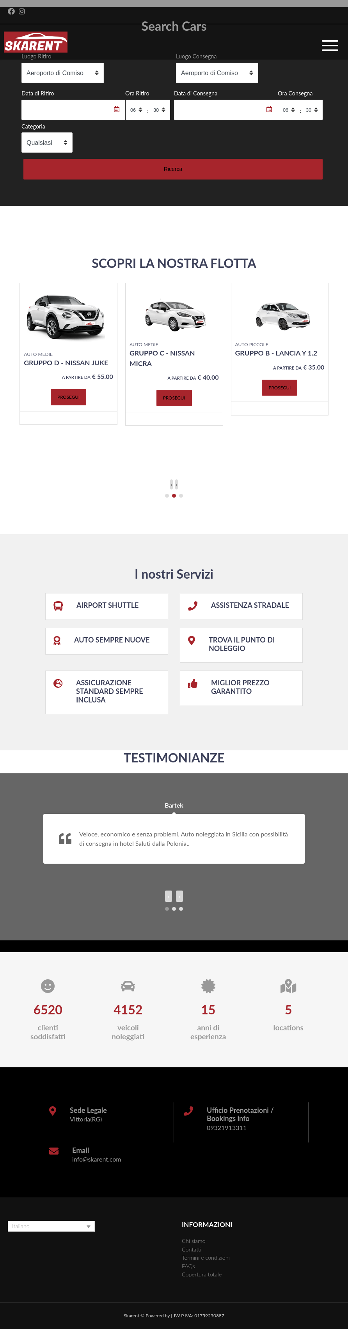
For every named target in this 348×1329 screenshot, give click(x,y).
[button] (167, 496)
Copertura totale (202, 1274)
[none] (51, 1226)
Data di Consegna (195, 93)
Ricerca (173, 169)
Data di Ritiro (37, 93)
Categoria (33, 126)
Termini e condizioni (206, 1257)
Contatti (191, 1249)
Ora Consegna (295, 93)
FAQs (188, 1266)
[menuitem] (51, 1226)
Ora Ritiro (137, 93)
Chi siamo (194, 1240)
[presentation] (171, 484)
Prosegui (68, 397)
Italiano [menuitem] (21, 1226)
